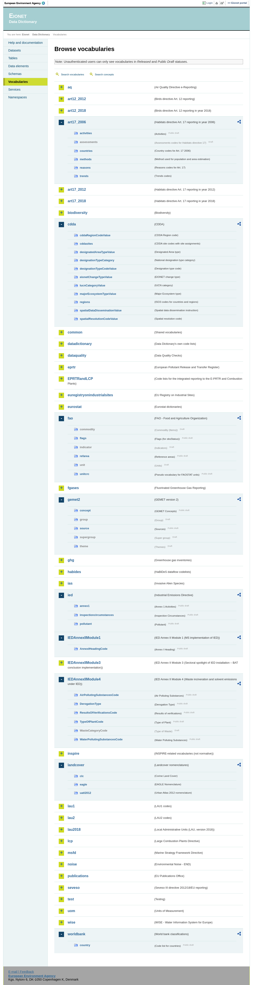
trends (84, 176)
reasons (85, 167)
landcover (76, 765)
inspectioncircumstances (97, 615)
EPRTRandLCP (80, 379)
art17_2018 (77, 201)
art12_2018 (77, 110)
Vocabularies (18, 82)
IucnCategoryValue (92, 285)
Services (14, 89)
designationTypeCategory (97, 260)
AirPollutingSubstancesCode (99, 695)
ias (70, 583)
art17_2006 (77, 122)
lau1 (71, 806)
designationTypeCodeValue (98, 268)
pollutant (86, 623)
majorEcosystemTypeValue (98, 293)
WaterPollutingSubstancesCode (101, 739)
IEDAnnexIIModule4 (84, 679)
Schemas (14, 74)
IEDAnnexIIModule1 (84, 638)
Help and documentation (25, 42)
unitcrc (84, 474)
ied (70, 595)
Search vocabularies (72, 74)
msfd (72, 853)
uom (71, 911)
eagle (83, 784)
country (85, 945)
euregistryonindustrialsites (90, 395)
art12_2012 (77, 99)
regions (85, 302)
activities (86, 133)
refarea (84, 456)
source (84, 528)
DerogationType (90, 703)
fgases (73, 488)
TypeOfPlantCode (91, 721)
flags (83, 438)
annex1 (84, 606)
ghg (71, 560)
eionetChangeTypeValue (96, 277)
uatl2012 (85, 792)
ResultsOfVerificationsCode (98, 712)
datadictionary (80, 344)
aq (70, 87)
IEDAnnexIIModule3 (84, 663)
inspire (73, 753)
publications (78, 876)
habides (74, 572)
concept (85, 510)
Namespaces (17, 97)
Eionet (25, 34)
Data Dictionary (41, 34)
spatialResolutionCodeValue (99, 318)
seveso (73, 888)
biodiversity (77, 213)
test (71, 899)
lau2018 (74, 829)
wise (71, 922)
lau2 (71, 818)
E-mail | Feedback (21, 972)
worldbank (76, 934)
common (75, 332)
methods (85, 159)
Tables (12, 58)
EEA (26, 3)
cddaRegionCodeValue (95, 235)
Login (209, 3)
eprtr (72, 367)
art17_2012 (77, 189)
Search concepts (104, 74)
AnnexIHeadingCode (93, 648)
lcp (70, 841)
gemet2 (74, 499)
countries (86, 150)
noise (72, 864)
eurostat (74, 407)
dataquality (77, 355)
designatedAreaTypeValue (97, 252)
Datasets (14, 50)
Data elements (18, 66)
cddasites (86, 243)
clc (82, 776)
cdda (72, 224)
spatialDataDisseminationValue (100, 310)
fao (70, 418)
